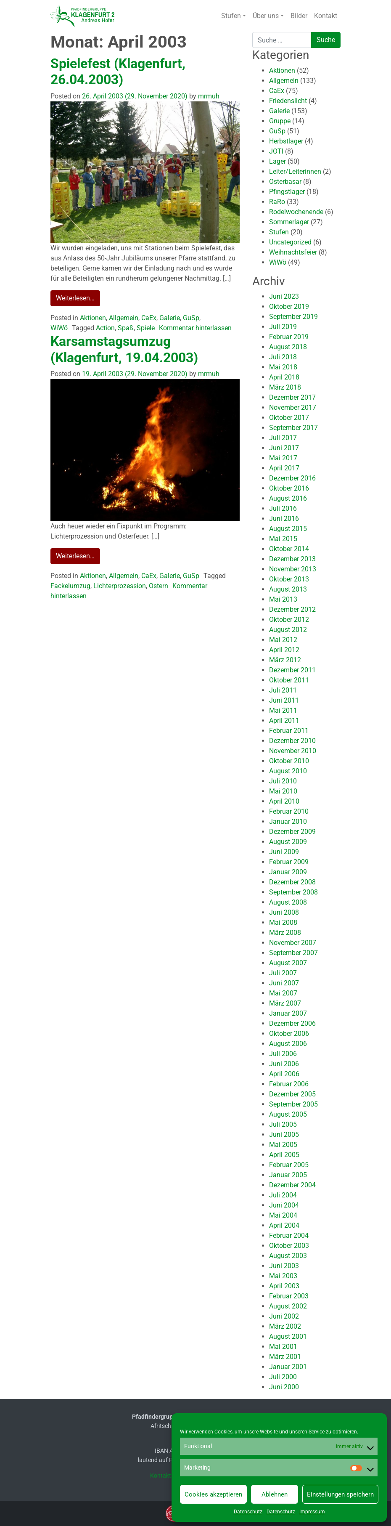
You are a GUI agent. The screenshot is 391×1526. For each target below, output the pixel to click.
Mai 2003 (283, 1276)
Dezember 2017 (292, 397)
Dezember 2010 (292, 741)
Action (105, 328)
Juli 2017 (283, 438)
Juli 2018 (283, 357)
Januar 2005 (288, 1175)
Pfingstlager (287, 192)
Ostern (158, 586)
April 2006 (284, 1074)
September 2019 (293, 317)
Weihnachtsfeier (293, 252)
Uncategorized (290, 242)
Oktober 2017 (289, 418)
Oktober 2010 (289, 761)
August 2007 (288, 963)
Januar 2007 (288, 1013)
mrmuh (207, 96)
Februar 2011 (289, 731)
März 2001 (285, 1357)
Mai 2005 (283, 1145)
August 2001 (288, 1336)
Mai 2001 (283, 1347)
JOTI (276, 151)
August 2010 (288, 771)
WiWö (59, 328)
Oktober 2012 (289, 620)
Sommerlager (289, 222)
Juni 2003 (284, 1266)
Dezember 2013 (292, 559)
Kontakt (325, 16)
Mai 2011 (283, 710)
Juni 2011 (284, 700)
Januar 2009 (288, 872)
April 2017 (284, 468)
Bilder (299, 16)
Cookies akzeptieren (213, 1494)
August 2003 (288, 1256)
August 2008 (288, 902)
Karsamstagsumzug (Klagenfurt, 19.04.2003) (124, 349)
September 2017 (293, 428)
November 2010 (292, 751)
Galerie (169, 318)
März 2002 (285, 1326)
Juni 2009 (284, 852)
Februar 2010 (289, 811)
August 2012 (288, 630)
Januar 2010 (288, 821)
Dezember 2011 (292, 670)
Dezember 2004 (292, 1185)
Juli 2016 (283, 508)
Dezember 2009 (292, 832)
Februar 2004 (289, 1235)
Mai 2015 (283, 539)
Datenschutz (248, 1512)
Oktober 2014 (289, 549)
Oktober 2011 (289, 680)
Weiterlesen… (75, 298)
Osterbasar (285, 182)
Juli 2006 (283, 1054)
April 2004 (284, 1225)
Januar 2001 (288, 1367)
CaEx (148, 318)
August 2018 (288, 347)
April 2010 (284, 801)
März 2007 (285, 1003)
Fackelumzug (70, 586)
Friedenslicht (288, 101)
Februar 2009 (289, 862)
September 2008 (293, 892)
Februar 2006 (289, 1084)
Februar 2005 (289, 1165)
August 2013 (288, 589)
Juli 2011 (283, 690)
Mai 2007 (283, 993)
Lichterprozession (119, 586)
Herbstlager (286, 141)
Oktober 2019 (289, 307)
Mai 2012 (283, 640)
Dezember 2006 (292, 1023)
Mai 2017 (283, 458)
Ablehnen (275, 1494)
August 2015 (288, 529)
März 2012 (285, 660)
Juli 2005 (283, 1124)
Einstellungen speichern (340, 1494)
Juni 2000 (284, 1387)
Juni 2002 (284, 1316)
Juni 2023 (284, 296)
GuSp (191, 318)
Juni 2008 (284, 912)
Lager (277, 161)
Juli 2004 (283, 1195)
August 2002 (288, 1306)
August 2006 (288, 1044)
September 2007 (293, 953)
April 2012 (284, 650)
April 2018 (284, 377)
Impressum (312, 1512)
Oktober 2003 (289, 1246)
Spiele (146, 328)
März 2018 (285, 387)
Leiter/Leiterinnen (295, 171)
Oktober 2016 (289, 488)
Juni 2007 (284, 983)
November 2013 (292, 569)
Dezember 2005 (292, 1094)
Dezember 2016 (292, 478)
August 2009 (288, 842)
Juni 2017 (284, 448)
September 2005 (293, 1104)
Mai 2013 (283, 599)
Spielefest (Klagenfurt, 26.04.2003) (117, 72)
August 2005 (288, 1114)
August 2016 (288, 498)
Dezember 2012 (292, 609)
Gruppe (280, 121)
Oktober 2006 (289, 1034)
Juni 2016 (284, 519)
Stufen (231, 16)
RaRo (277, 202)
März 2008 (285, 933)
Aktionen (93, 318)
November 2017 (292, 407)
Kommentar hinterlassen (195, 328)
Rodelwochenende (296, 212)
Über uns (266, 16)
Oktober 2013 (289, 579)
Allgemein (123, 318)
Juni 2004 (284, 1205)
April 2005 (284, 1155)
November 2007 (292, 943)
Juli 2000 (283, 1377)
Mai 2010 (283, 791)
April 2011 (284, 721)
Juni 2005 (284, 1135)
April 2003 (284, 1286)
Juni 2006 (284, 1064)
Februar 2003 (289, 1296)
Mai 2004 (283, 1215)
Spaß (126, 328)
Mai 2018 (283, 367)
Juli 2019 (283, 327)
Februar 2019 (289, 337)
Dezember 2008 (292, 882)
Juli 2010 (283, 781)
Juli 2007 (283, 973)
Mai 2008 (283, 922)
